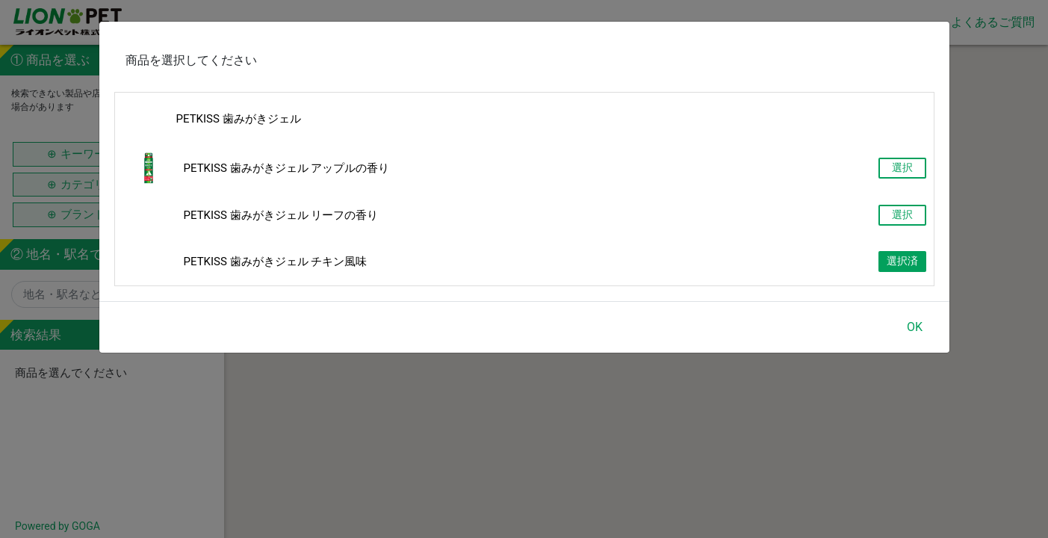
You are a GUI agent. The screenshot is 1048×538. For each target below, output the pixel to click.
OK (915, 327)
